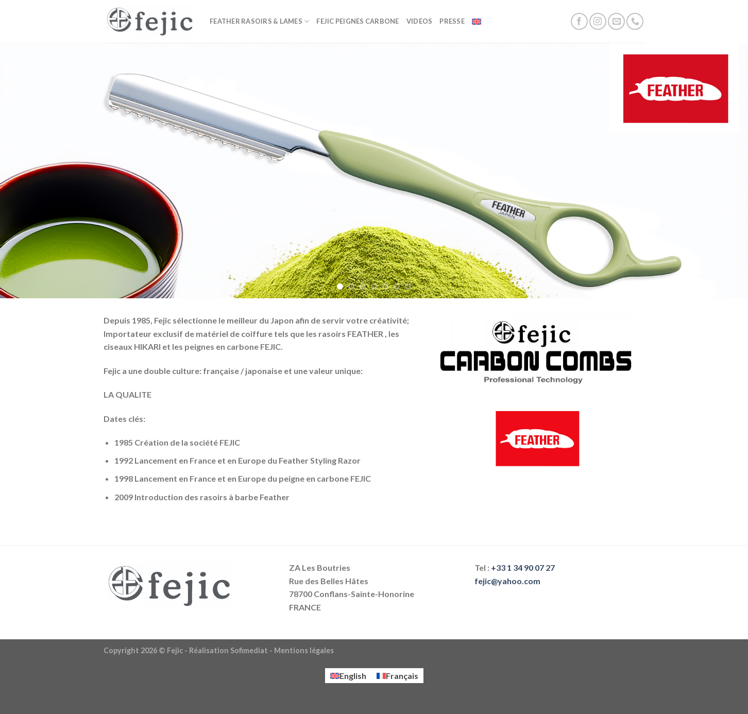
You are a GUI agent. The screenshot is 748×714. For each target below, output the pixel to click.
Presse (452, 21)
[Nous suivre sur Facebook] (579, 21)
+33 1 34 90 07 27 (523, 567)
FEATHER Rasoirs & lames (259, 21)
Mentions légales (304, 650)
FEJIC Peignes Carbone (357, 21)
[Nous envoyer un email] (616, 21)
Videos (419, 21)
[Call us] (634, 21)
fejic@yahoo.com (507, 581)
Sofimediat (249, 650)
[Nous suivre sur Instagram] (597, 21)
